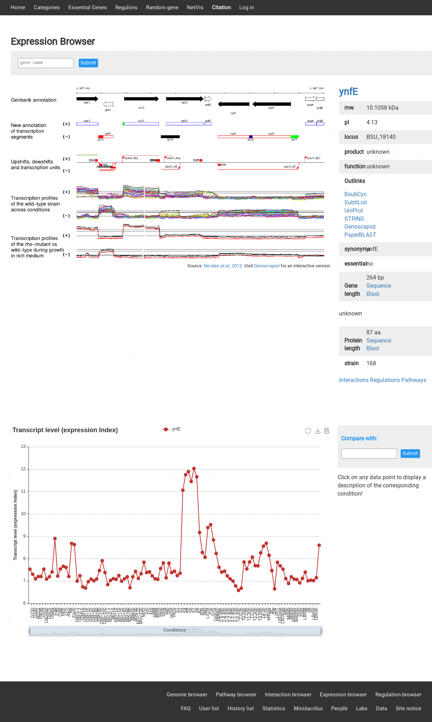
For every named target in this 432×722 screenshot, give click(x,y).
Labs (362, 708)
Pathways (413, 380)
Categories (47, 7)
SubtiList (355, 202)
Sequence (378, 285)
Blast (372, 294)
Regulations (385, 380)
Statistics (273, 708)
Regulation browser (398, 694)
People (339, 708)
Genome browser (187, 694)
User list (209, 708)
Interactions (354, 380)
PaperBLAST (360, 234)
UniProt (353, 210)
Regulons (126, 7)
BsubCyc (355, 194)
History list (241, 708)
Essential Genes (87, 7)
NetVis (195, 7)
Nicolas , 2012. (224, 265)
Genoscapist (267, 265)
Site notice (408, 708)
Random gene (162, 7)
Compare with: (359, 438)
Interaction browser (288, 694)
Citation (221, 7)
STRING (354, 218)
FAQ (186, 708)
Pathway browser (236, 694)
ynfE (348, 92)
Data (381, 708)
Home (18, 7)
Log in (246, 7)
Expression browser (343, 694)
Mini (308, 708)
